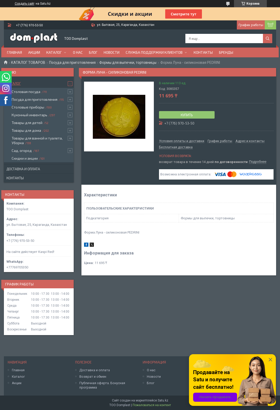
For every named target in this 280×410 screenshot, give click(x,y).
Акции (34, 52)
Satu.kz (163, 400)
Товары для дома (26, 130)
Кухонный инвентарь (29, 115)
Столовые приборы (28, 107)
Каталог (54, 52)
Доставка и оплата (23, 169)
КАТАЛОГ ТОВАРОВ (28, 62)
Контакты (203, 52)
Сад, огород (22, 150)
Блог (93, 52)
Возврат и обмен (92, 376)
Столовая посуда (26, 91)
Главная (14, 52)
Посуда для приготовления (72, 62)
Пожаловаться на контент (152, 405)
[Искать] (267, 38)
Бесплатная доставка (176, 147)
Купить (187, 115)
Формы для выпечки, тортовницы (127, 62)
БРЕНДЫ (226, 52)
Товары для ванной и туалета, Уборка (37, 140)
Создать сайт (24, 3)
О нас (78, 52)
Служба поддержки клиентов (154, 52)
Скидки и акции (25, 158)
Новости (111, 52)
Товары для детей (27, 122)
